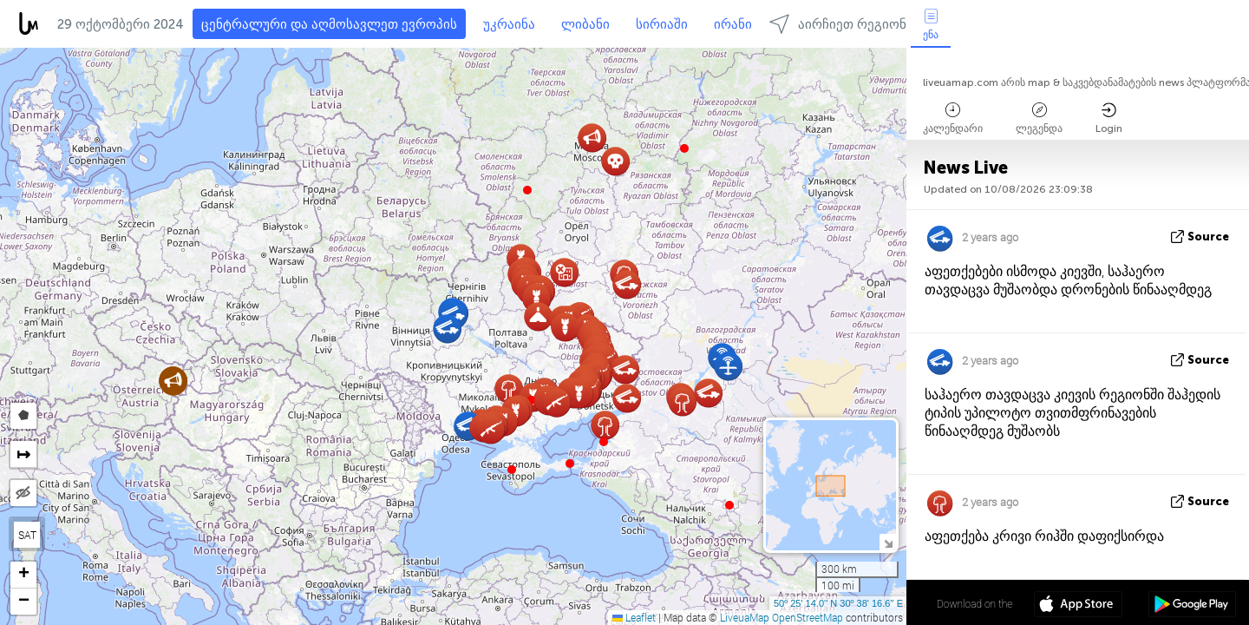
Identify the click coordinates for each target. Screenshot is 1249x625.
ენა (930, 25)
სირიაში (662, 24)
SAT (27, 535)
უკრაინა (509, 24)
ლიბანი (585, 24)
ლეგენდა (1039, 118)
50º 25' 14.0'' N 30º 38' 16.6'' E (838, 603)
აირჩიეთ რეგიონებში (851, 24)
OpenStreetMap (807, 617)
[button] (570, 463)
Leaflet (634, 617)
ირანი (733, 24)
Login (1108, 118)
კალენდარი (953, 118)
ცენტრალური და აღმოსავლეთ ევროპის (329, 24)
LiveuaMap (744, 617)
